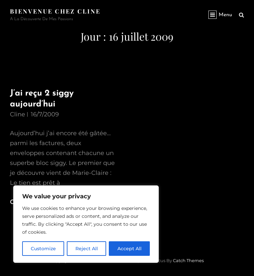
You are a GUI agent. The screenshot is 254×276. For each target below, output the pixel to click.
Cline (17, 114)
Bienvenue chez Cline (55, 11)
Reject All (86, 249)
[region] (86, 224)
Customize (43, 249)
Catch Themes (188, 260)
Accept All (129, 249)
